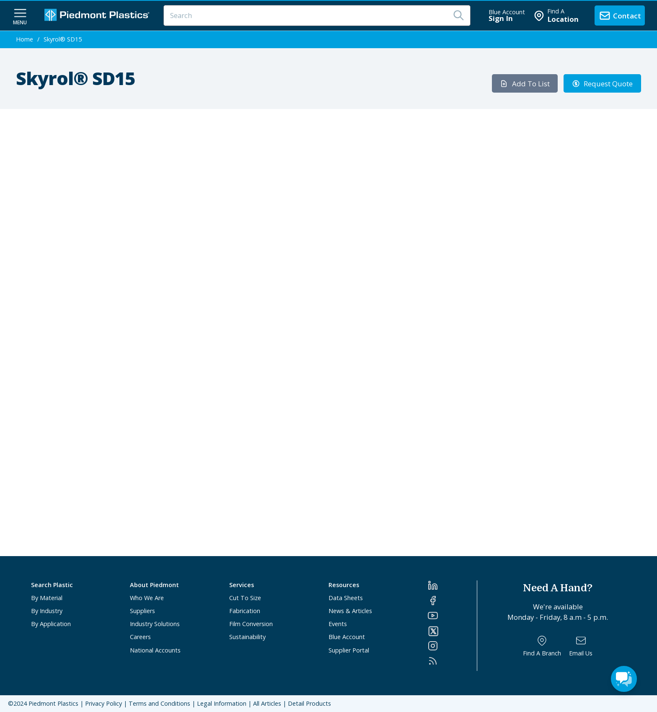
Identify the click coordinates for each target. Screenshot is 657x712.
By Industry (46, 611)
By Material (46, 598)
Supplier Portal (348, 650)
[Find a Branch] (542, 646)
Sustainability (247, 637)
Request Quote (602, 83)
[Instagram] (452, 646)
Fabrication (244, 611)
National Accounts (155, 650)
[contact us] (620, 15)
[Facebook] (452, 600)
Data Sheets (345, 598)
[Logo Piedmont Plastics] (98, 16)
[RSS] (452, 661)
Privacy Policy (103, 703)
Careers (140, 637)
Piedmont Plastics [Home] (53, 703)
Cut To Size (245, 598)
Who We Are (147, 598)
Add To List (525, 83)
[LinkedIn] (452, 585)
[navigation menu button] (20, 16)
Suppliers (142, 611)
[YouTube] (452, 616)
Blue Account (346, 637)
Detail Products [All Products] (309, 703)
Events (337, 624)
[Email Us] (580, 646)
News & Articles (350, 611)
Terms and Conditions (159, 703)
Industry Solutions (155, 624)
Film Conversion (251, 624)
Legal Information (221, 703)
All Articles (267, 703)
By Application (51, 624)
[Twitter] (452, 631)
